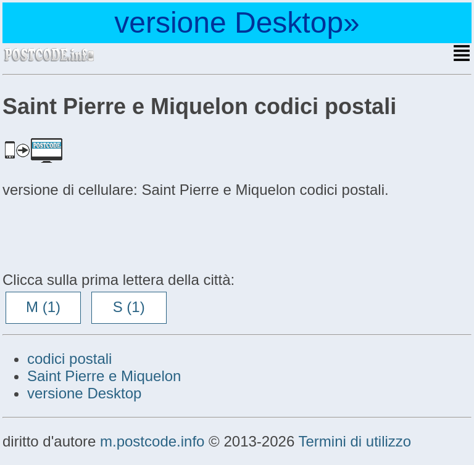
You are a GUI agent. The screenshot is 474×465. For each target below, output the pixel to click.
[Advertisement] (101, 233)
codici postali (69, 358)
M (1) (43, 306)
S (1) (129, 306)
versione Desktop (84, 393)
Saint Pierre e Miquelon (104, 376)
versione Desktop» (237, 22)
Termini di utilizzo (354, 441)
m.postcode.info (152, 441)
